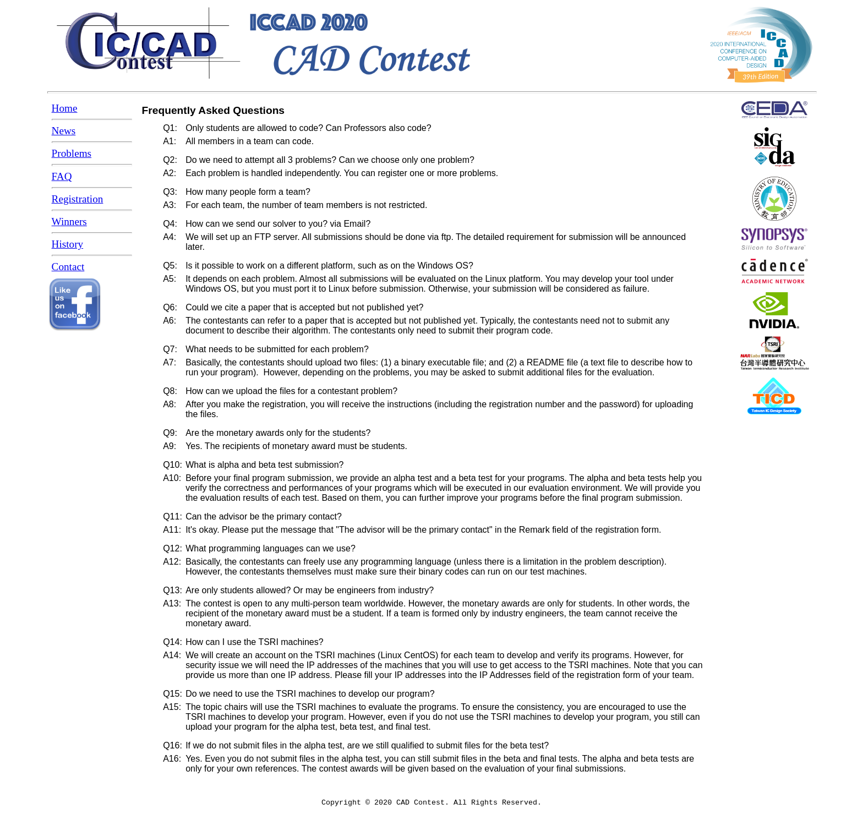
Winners (69, 221)
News (64, 130)
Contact (68, 266)
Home (65, 108)
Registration (77, 199)
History (68, 244)
